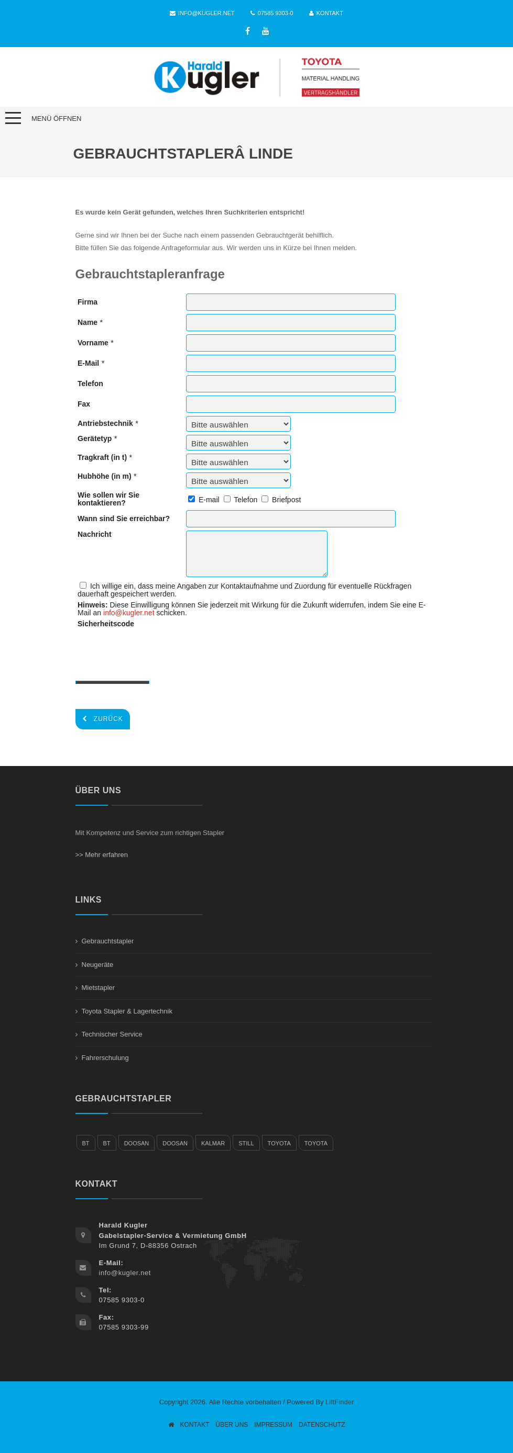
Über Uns (231, 1424)
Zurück (102, 719)
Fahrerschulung (105, 1058)
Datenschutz (322, 1424)
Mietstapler (98, 988)
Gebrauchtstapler (108, 941)
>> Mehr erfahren (101, 855)
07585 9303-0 (271, 13)
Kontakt (326, 13)
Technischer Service (112, 1034)
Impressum (273, 1424)
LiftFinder (339, 1402)
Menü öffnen (56, 118)
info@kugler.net (202, 13)
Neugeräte (98, 964)
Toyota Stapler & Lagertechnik (127, 1011)
